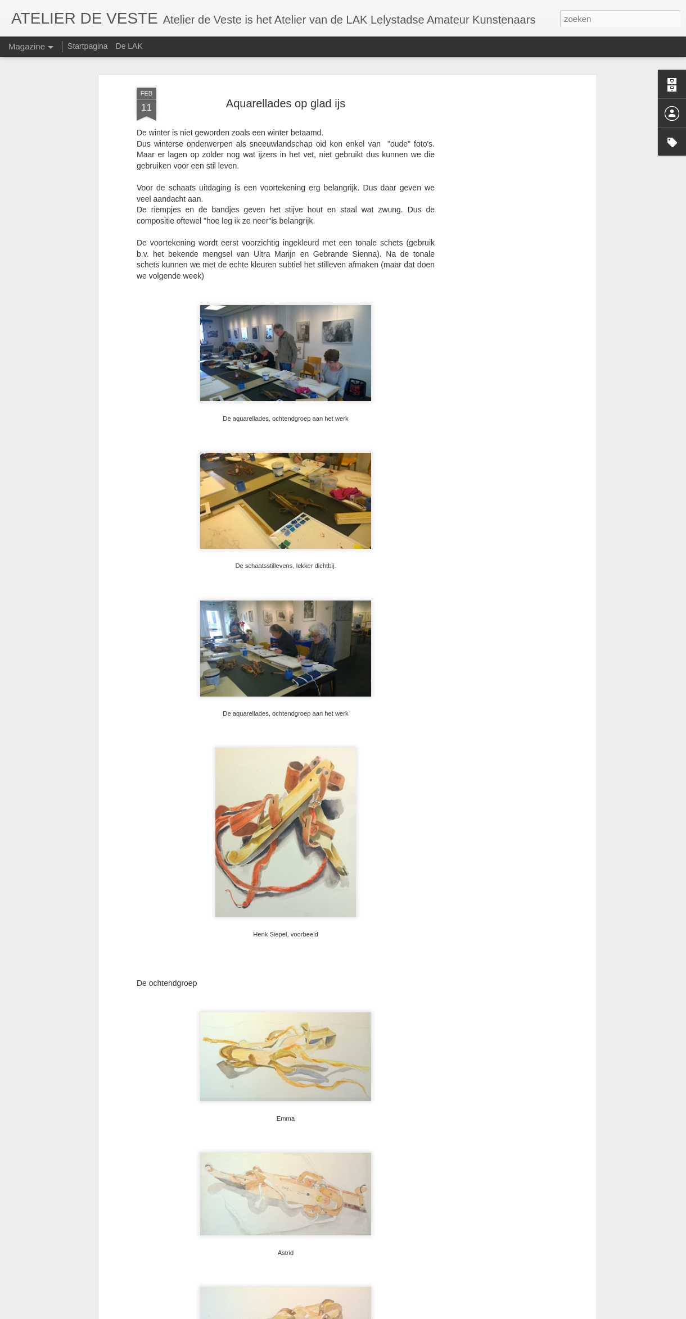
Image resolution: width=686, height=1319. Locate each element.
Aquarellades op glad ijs (285, 103)
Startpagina (87, 46)
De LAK (129, 46)
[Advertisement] (496, 264)
